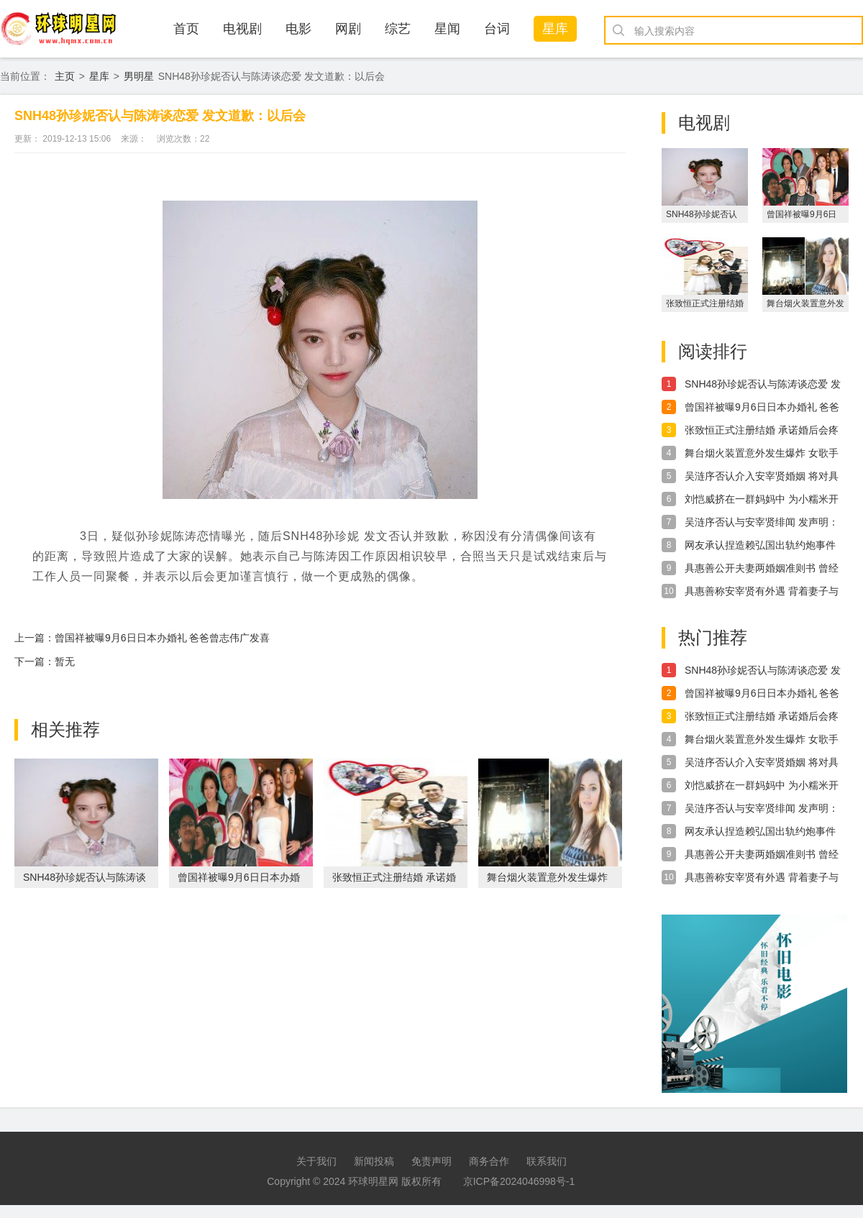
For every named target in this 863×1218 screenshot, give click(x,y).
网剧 (348, 29)
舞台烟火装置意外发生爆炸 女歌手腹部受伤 (762, 453)
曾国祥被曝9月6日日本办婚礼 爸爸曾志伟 (762, 407)
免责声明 (431, 1161)
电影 (298, 29)
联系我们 (546, 1161)
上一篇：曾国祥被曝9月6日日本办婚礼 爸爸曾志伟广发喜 (142, 638)
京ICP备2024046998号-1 (519, 1181)
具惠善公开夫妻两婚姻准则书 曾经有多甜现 (762, 568)
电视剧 (242, 29)
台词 (497, 29)
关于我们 (316, 1161)
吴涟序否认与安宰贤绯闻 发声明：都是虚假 (762, 522)
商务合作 (489, 1161)
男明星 (139, 76)
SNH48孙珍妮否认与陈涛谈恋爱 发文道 (763, 384)
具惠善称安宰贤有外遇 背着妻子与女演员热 (762, 591)
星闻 (447, 29)
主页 (65, 76)
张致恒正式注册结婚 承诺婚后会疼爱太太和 (762, 430)
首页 (186, 29)
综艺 (398, 29)
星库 (555, 29)
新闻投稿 (374, 1161)
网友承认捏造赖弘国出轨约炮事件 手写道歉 (760, 545)
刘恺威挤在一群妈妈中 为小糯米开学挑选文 (762, 499)
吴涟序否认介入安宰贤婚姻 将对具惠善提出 (762, 476)
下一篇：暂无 (44, 661)
